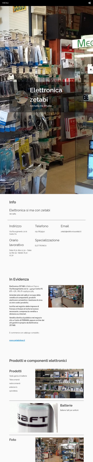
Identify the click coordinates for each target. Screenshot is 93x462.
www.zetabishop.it (17, 340)
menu (5, 3)
